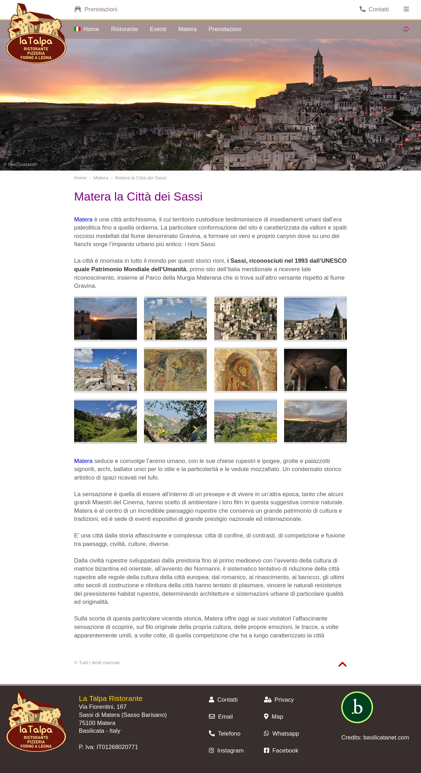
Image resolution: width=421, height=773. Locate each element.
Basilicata (91, 730)
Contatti (374, 9)
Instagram (226, 750)
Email (221, 716)
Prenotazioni (96, 9)
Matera (187, 29)
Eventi (158, 29)
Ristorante (124, 29)
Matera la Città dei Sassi (141, 177)
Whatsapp (281, 733)
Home (86, 29)
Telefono (224, 733)
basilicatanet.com (386, 737)
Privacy (279, 699)
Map (273, 716)
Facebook (281, 750)
